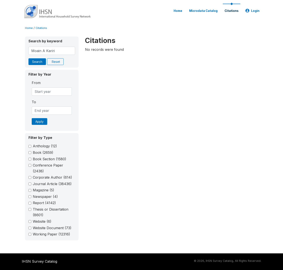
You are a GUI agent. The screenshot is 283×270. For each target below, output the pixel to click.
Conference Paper (48, 168)
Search (37, 62)
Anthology (45, 146)
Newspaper (45, 196)
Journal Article (52, 184)
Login (252, 11)
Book (43, 152)
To (34, 102)
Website (42, 221)
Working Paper (51, 234)
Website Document (52, 228)
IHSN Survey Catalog (39, 261)
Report (44, 203)
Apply (39, 121)
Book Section (49, 159)
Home (178, 11)
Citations (232, 11)
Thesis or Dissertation (50, 212)
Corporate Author (52, 177)
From (36, 83)
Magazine (43, 190)
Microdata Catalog (203, 11)
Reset (56, 62)
